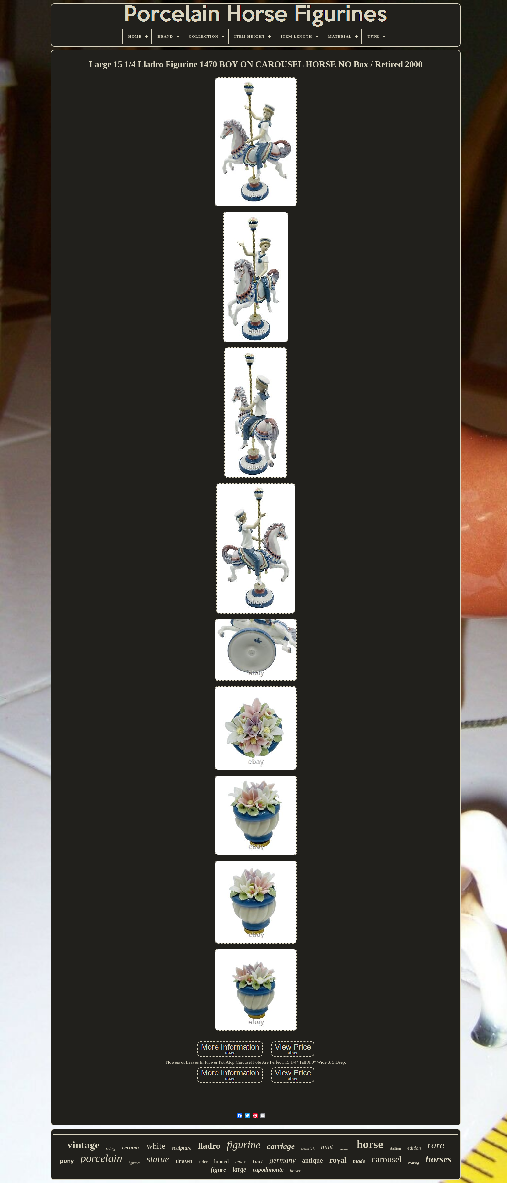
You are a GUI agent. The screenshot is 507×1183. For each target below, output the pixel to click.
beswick (308, 1148)
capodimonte (268, 1170)
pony (67, 1161)
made (359, 1161)
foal (257, 1162)
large (239, 1169)
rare (435, 1145)
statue (158, 1159)
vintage (83, 1145)
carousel (387, 1159)
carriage (281, 1146)
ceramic (131, 1148)
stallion (395, 1148)
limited (221, 1161)
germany (282, 1160)
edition (414, 1148)
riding (111, 1148)
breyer (295, 1170)
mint (327, 1147)
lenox (240, 1161)
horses (438, 1159)
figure (218, 1169)
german (345, 1149)
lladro (209, 1146)
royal (338, 1160)
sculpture (181, 1148)
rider (203, 1161)
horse (370, 1144)
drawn (184, 1160)
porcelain (101, 1158)
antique (312, 1160)
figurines (134, 1163)
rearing (413, 1163)
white (155, 1146)
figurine (244, 1145)
